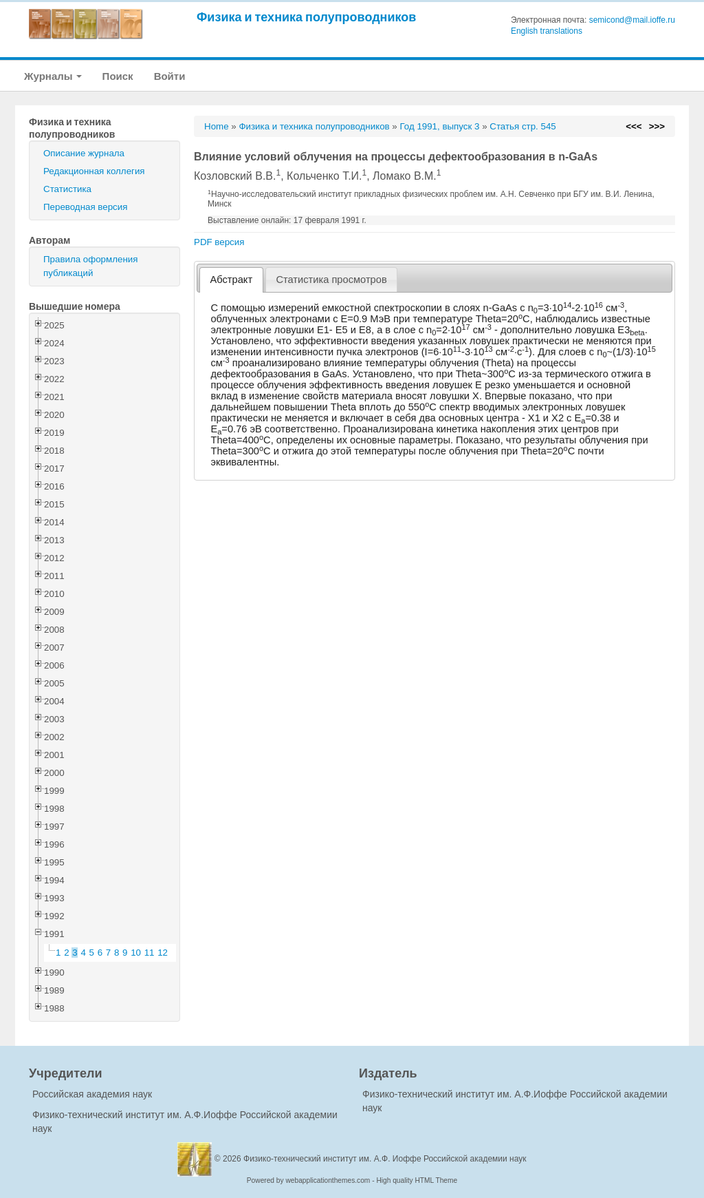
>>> (657, 126)
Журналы (53, 76)
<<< (633, 126)
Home (216, 126)
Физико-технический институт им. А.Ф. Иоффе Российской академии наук (385, 1159)
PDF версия (219, 242)
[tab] (231, 280)
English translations (546, 31)
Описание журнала (83, 153)
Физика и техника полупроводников (306, 17)
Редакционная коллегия (94, 171)
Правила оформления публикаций (90, 266)
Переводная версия (85, 207)
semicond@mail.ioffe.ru (632, 20)
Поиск (117, 76)
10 (136, 952)
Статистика (67, 189)
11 (149, 952)
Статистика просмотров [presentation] (331, 279)
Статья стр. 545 (523, 126)
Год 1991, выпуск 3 (439, 126)
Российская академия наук (92, 1094)
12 (162, 952)
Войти (170, 76)
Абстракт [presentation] (231, 279)
